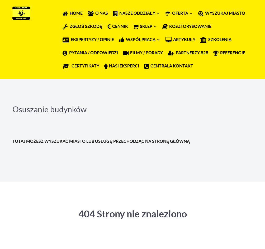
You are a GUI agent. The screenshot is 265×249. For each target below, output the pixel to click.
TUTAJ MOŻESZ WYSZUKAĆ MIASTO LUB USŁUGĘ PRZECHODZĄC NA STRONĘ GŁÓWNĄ (101, 141)
